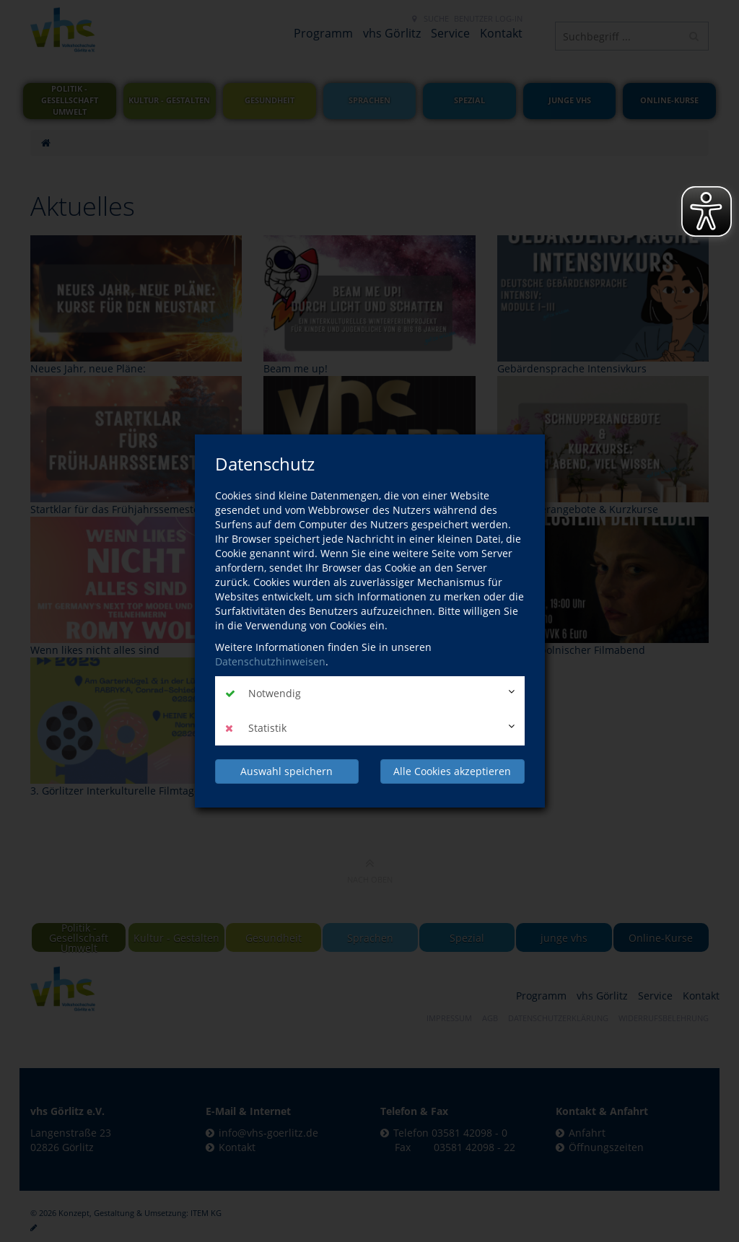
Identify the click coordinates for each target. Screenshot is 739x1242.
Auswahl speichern (286, 771)
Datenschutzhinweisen (270, 661)
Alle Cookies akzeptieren (452, 771)
